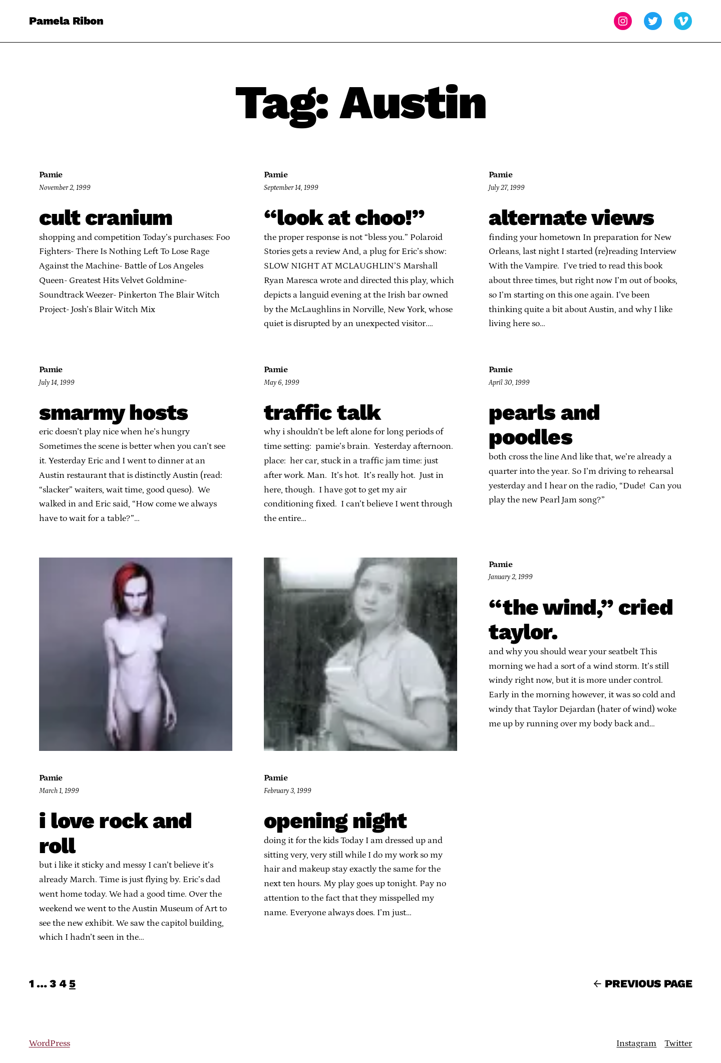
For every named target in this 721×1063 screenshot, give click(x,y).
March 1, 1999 (59, 791)
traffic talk (322, 412)
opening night (335, 821)
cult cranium (105, 217)
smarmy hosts (113, 412)
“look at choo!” (344, 217)
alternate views (571, 217)
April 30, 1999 (509, 383)
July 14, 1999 (57, 383)
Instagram (636, 1043)
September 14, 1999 (291, 188)
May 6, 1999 (281, 383)
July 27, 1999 (507, 188)
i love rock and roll (115, 833)
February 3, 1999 (287, 791)
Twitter (678, 1043)
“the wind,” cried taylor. (581, 620)
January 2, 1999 (511, 577)
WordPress (49, 1043)
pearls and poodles (544, 425)
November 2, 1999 (65, 188)
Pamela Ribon (66, 21)
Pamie (51, 175)
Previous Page (642, 983)
